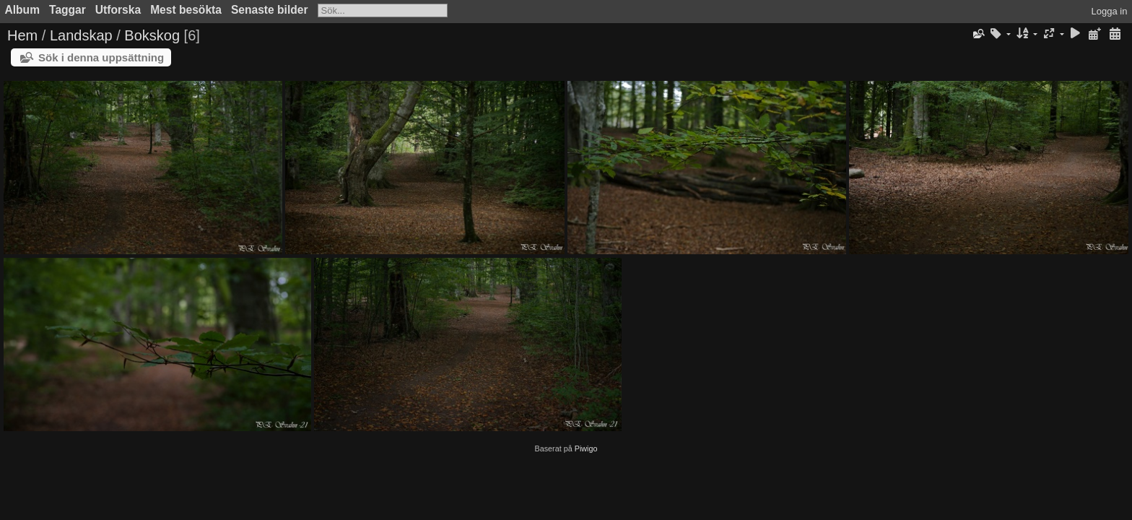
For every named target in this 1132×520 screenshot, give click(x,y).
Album (22, 10)
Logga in (1110, 11)
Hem (22, 35)
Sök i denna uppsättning (101, 57)
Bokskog (152, 35)
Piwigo (586, 448)
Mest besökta (186, 10)
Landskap (81, 35)
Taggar (67, 10)
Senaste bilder (269, 10)
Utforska (118, 10)
